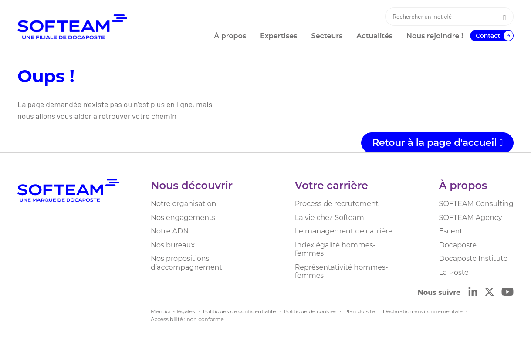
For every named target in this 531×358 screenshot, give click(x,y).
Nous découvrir (192, 185)
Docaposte (458, 245)
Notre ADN (170, 231)
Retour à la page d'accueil (437, 143)
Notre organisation (183, 203)
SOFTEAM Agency (470, 217)
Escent (451, 231)
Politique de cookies (310, 311)
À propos (463, 185)
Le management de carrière (343, 231)
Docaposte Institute (473, 258)
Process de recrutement (337, 203)
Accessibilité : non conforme (187, 319)
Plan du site (359, 311)
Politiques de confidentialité (239, 311)
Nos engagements (183, 217)
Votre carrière (331, 185)
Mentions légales (173, 311)
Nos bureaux (173, 245)
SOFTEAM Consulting (476, 203)
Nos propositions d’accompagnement (186, 262)
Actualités (374, 36)
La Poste (454, 272)
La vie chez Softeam (329, 217)
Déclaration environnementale (423, 311)
